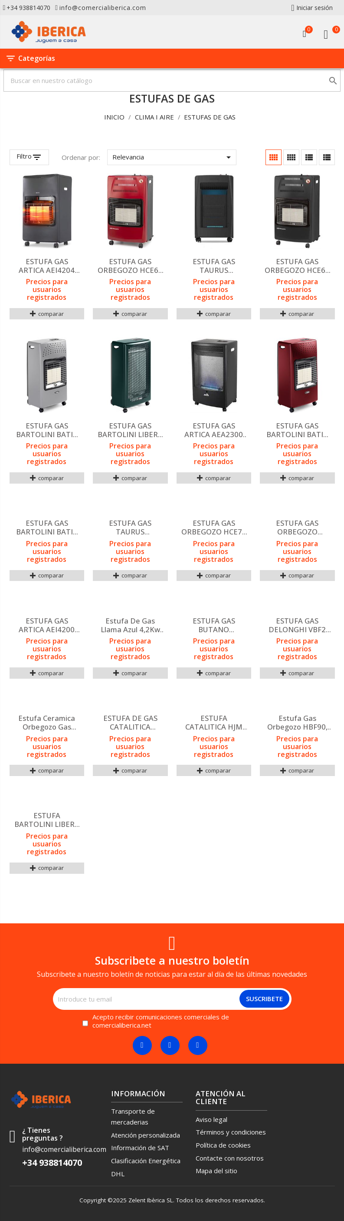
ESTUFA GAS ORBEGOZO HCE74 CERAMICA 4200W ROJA (213, 527)
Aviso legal (211, 1119)
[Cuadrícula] (273, 157)
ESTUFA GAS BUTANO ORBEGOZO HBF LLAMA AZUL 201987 (214, 625)
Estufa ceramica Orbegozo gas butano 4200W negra (46, 722)
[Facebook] (142, 1045)
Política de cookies (223, 1145)
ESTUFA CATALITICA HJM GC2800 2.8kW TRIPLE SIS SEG (213, 722)
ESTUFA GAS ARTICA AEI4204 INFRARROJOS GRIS (47, 266)
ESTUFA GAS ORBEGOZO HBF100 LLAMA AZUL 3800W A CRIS (297, 527)
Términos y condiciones (231, 1132)
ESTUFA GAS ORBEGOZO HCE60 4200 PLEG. (297, 266)
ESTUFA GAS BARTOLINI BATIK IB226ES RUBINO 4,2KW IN (297, 430)
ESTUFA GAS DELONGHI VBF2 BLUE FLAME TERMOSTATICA (297, 625)
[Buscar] (172, 81)
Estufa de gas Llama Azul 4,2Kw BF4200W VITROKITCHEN (130, 625)
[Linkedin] (197, 1045)
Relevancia (173, 157)
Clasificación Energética (145, 1160)
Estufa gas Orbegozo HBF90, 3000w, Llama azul (297, 722)
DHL (117, 1173)
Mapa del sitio (216, 1170)
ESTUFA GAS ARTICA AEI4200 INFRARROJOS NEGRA (47, 625)
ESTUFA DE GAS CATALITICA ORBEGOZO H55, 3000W (130, 722)
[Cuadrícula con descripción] (291, 157)
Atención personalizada (145, 1135)
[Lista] (327, 157)
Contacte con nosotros (230, 1158)
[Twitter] (170, 1045)
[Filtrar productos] (29, 157)
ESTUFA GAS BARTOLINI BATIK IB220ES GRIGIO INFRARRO (47, 430)
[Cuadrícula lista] (309, 157)
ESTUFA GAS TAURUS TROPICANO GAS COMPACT (130, 527)
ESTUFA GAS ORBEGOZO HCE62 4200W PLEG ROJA (130, 266)
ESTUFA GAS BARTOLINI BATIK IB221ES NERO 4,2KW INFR (47, 527)
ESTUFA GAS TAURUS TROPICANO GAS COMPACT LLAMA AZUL (214, 266)
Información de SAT (140, 1147)
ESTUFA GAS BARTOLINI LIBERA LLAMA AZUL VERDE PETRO (130, 430)
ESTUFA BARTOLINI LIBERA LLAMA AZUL (46, 820)
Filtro (24, 156)
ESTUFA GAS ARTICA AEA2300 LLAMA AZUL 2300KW (213, 430)
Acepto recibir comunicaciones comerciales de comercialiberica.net (160, 1021)
